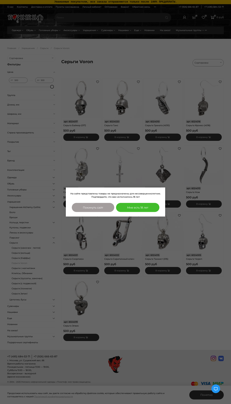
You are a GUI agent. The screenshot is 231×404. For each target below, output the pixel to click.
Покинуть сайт (93, 207)
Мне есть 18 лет (137, 207)
